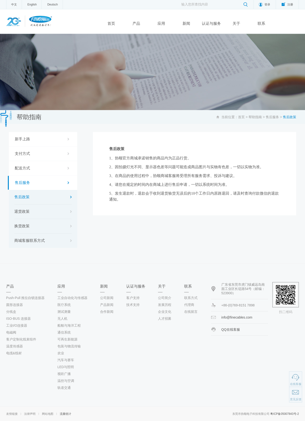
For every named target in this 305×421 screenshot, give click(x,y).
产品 (136, 23)
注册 (290, 4)
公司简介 (164, 298)
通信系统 (64, 332)
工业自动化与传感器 (72, 298)
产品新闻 (106, 305)
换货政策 (22, 226)
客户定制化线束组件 (21, 339)
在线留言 (191, 312)
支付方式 (22, 154)
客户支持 (133, 298)
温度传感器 (14, 346)
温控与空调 (65, 381)
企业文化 (164, 312)
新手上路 (22, 139)
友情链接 (12, 414)
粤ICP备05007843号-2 (284, 414)
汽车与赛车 (65, 360)
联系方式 (191, 298)
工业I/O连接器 (16, 325)
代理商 (189, 305)
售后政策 (22, 197)
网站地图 (47, 414)
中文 (14, 4)
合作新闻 (106, 312)
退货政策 (22, 211)
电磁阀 (11, 332)
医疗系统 (64, 305)
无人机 (62, 318)
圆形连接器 (14, 305)
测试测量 (64, 312)
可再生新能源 (67, 339)
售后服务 (272, 117)
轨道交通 (64, 388)
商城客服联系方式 (29, 240)
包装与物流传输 (69, 346)
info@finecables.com (236, 317)
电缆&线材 (14, 353)
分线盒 (11, 312)
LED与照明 (65, 367)
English (32, 4)
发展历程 (164, 305)
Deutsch (52, 4)
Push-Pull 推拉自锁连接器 (25, 298)
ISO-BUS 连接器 (18, 318)
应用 (161, 23)
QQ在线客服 (230, 329)
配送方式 (22, 168)
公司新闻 (106, 298)
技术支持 (133, 305)
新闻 (186, 23)
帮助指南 (255, 117)
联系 (261, 23)
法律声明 (30, 414)
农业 (60, 353)
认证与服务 (211, 23)
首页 (111, 23)
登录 (267, 4)
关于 (236, 23)
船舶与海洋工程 (69, 325)
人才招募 (164, 318)
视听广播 (64, 374)
